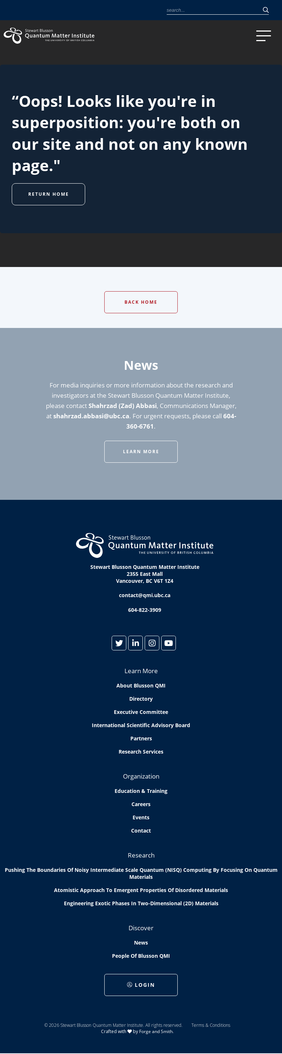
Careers (141, 804)
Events (141, 817)
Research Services (141, 751)
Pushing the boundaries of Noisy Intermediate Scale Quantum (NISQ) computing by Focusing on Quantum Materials (141, 873)
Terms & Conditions (210, 1025)
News (141, 942)
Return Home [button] (48, 194)
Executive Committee (141, 711)
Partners (141, 738)
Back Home (141, 302)
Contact (141, 830)
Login (141, 984)
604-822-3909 (144, 609)
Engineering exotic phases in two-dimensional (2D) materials (141, 903)
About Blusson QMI (141, 685)
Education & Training (141, 790)
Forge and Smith (156, 1031)
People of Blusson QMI (141, 955)
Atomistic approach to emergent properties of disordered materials (141, 890)
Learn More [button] (141, 451)
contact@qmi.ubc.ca (144, 595)
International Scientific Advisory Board (141, 725)
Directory (141, 698)
